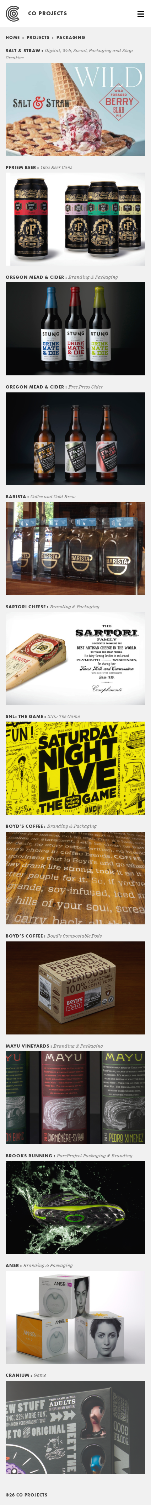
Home (13, 38)
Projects (38, 38)
